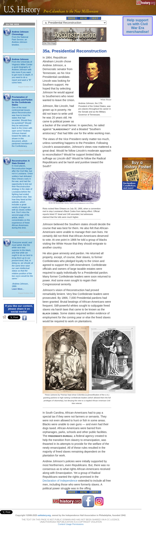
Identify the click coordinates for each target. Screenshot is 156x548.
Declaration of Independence (60, 480)
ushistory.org (44, 511)
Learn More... (18, 289)
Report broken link (25, 49)
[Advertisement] (137, 95)
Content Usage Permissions (70, 520)
